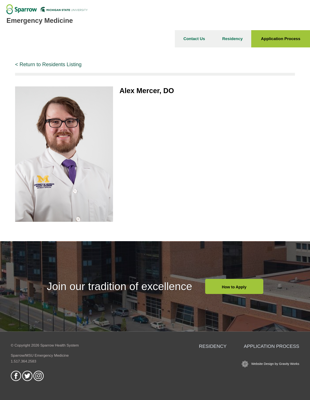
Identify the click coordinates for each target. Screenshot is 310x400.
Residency (232, 38)
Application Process (280, 38)
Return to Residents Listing (51, 64)
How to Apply (234, 287)
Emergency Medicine (39, 20)
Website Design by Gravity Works (270, 364)
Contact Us (194, 38)
